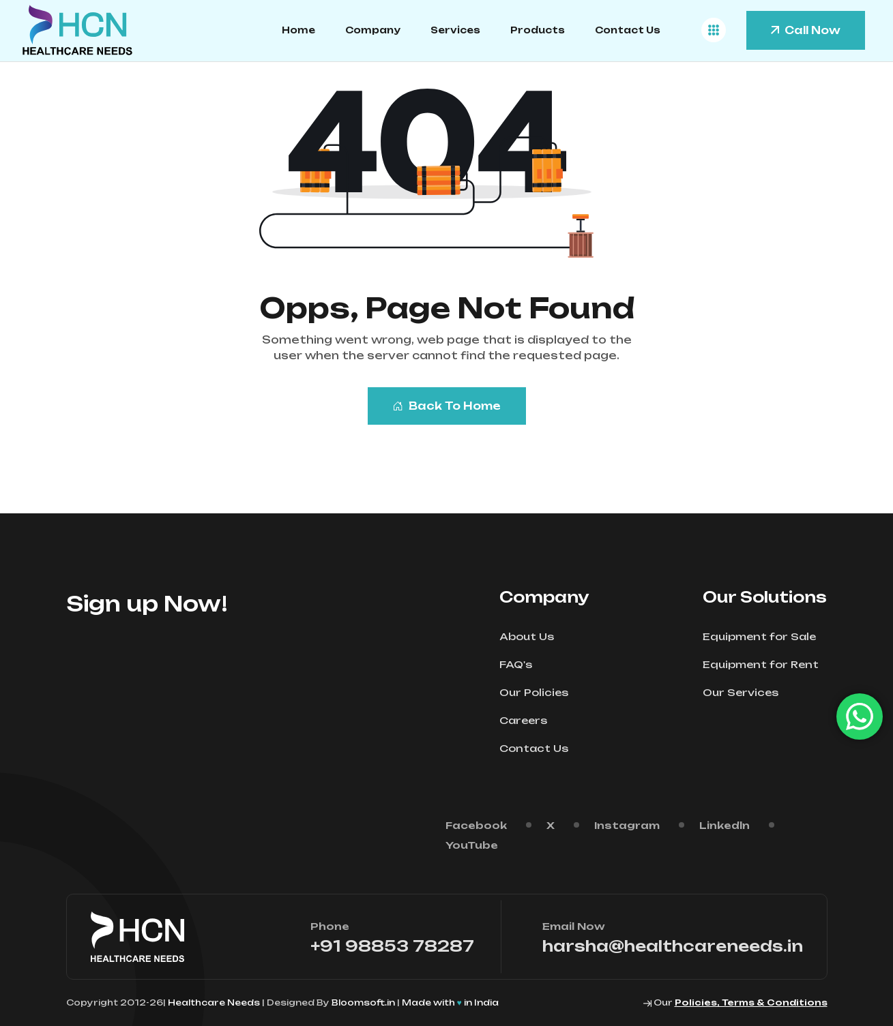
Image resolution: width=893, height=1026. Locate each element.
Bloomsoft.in (363, 1002)
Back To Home (447, 405)
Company (372, 30)
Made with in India (450, 1002)
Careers (527, 720)
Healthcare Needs (215, 1002)
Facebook (476, 825)
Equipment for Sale (764, 636)
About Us (531, 636)
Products (537, 30)
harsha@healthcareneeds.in (672, 946)
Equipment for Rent (765, 664)
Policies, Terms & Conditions (751, 1002)
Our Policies (538, 692)
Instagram (627, 825)
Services (455, 30)
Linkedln (724, 825)
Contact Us (627, 30)
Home (298, 30)
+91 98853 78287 (392, 946)
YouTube (471, 845)
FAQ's (520, 664)
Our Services (745, 692)
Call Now (805, 30)
